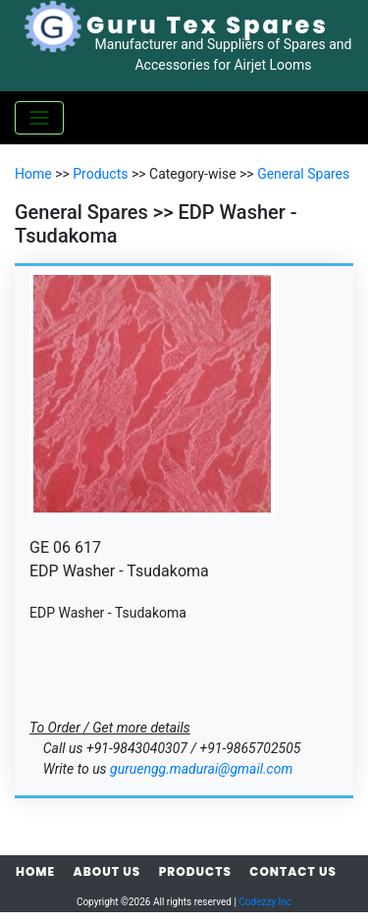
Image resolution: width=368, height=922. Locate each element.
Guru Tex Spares (207, 25)
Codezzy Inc (264, 901)
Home (33, 174)
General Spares (303, 174)
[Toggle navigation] (39, 118)
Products (100, 174)
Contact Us (293, 871)
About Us (107, 871)
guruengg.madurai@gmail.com (201, 769)
